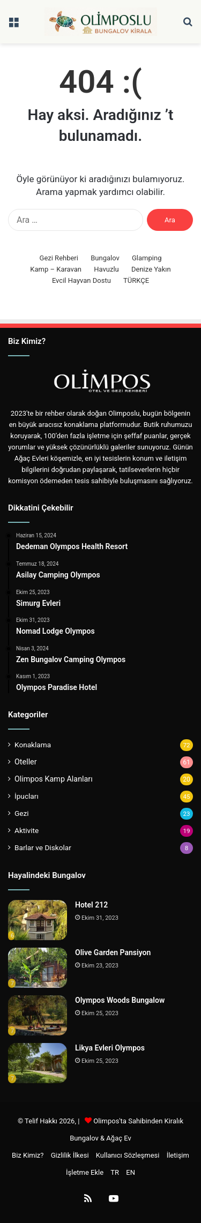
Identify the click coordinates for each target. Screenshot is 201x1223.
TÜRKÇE (136, 280)
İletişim (178, 1155)
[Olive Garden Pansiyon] (37, 968)
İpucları (26, 796)
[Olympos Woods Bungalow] (37, 1015)
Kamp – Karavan (55, 269)
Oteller (25, 761)
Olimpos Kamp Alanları (53, 779)
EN (130, 1172)
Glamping (146, 258)
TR (114, 1172)
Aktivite (26, 830)
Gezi (21, 813)
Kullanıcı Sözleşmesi (128, 1155)
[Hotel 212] (37, 920)
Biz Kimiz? (27, 1155)
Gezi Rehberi (59, 258)
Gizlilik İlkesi (70, 1155)
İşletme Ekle (84, 1172)
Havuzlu (106, 269)
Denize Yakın (151, 269)
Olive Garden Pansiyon (113, 952)
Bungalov (105, 258)
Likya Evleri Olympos (110, 1048)
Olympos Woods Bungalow (120, 1000)
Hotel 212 (91, 905)
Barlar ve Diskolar (42, 847)
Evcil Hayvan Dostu (81, 280)
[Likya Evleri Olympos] (37, 1063)
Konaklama (32, 744)
